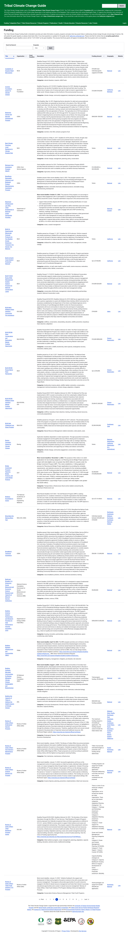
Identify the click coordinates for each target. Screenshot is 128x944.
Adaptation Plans (15, 23)
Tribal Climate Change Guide (25, 6)
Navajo (109, 734)
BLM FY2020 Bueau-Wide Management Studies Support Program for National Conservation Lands (9, 283)
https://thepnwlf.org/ (117, 14)
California (110, 90)
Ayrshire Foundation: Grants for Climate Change (8, 90)
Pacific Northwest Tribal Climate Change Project (45, 10)
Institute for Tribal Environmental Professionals (47, 909)
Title (9, 56)
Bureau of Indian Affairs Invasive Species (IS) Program (9, 771)
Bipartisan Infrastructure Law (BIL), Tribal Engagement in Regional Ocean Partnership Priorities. (9, 209)
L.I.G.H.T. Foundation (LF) (85, 10)
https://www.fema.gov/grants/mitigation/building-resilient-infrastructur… (58, 655)
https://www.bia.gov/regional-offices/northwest (66, 732)
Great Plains (110, 725)
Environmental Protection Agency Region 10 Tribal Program (83, 909)
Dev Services (82, 931)
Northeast (110, 518)
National (109, 71)
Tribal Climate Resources (29, 23)
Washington (110, 372)
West (108, 713)
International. (111, 449)
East (108, 717)
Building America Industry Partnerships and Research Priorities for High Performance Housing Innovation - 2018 (9, 620)
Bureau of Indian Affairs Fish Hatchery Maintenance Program (9, 749)
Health (61, 23)
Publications (53, 23)
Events (95, 23)
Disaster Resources (82, 23)
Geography (36, 45)
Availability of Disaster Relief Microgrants (9, 71)
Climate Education (69, 23)
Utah (108, 426)
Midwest (109, 516)
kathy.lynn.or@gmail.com (77, 36)
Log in (124, 23)
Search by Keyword (11, 45)
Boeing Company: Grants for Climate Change (8, 444)
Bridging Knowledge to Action (9, 498)
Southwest (110, 424)
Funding (6, 23)
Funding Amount (97, 56)
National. (109, 498)
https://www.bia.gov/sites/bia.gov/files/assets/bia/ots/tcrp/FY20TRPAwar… (59, 837)
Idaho (108, 311)
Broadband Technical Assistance (8, 553)
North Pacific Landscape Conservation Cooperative (53, 907)
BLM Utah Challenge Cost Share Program (9, 425)
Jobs (90, 23)
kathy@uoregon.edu (78, 911)
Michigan (109, 92)
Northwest (110, 512)
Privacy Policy (66, 931)
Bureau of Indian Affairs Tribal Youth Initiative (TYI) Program (9, 885)
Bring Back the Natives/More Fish (9, 518)
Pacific (113, 713)
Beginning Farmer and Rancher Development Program (9, 116)
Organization (20, 56)
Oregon (109, 370)
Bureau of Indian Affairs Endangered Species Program (9, 725)
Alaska (109, 524)
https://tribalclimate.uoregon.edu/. (53, 16)
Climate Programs (43, 23)
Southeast (110, 520)
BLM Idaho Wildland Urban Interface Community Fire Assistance (9, 311)
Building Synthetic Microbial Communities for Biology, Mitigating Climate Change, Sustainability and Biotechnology (9, 678)
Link (119, 71)
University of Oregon (81, 905)
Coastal (109, 210)
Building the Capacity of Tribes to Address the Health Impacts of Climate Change (9, 702)
